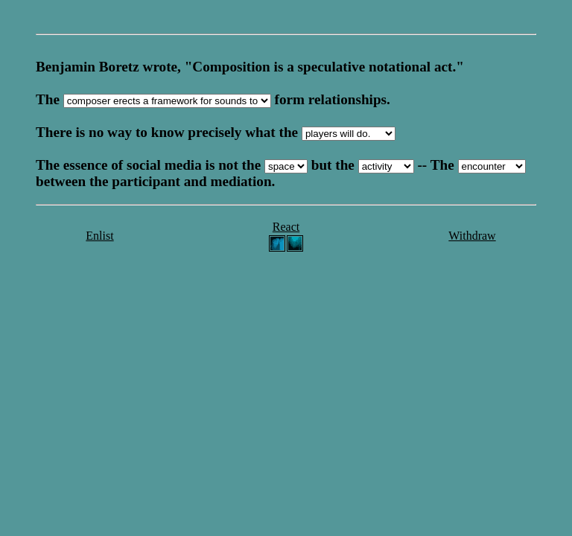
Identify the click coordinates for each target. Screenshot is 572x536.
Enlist (99, 235)
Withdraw (471, 235)
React (286, 226)
